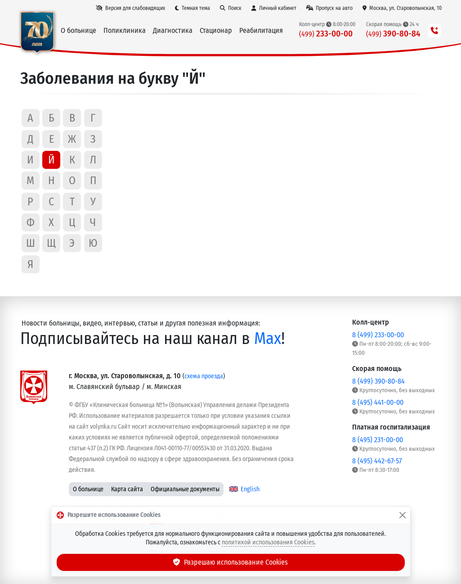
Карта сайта (127, 489)
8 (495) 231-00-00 (377, 439)
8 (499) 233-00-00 (378, 334)
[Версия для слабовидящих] (130, 8)
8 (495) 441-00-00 (377, 402)
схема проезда (203, 376)
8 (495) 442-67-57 (377, 461)
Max (267, 338)
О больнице (88, 489)
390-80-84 (393, 33)
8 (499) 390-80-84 (378, 381)
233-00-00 (326, 33)
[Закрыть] (402, 515)
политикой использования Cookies (268, 542)
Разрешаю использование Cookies (230, 562)
